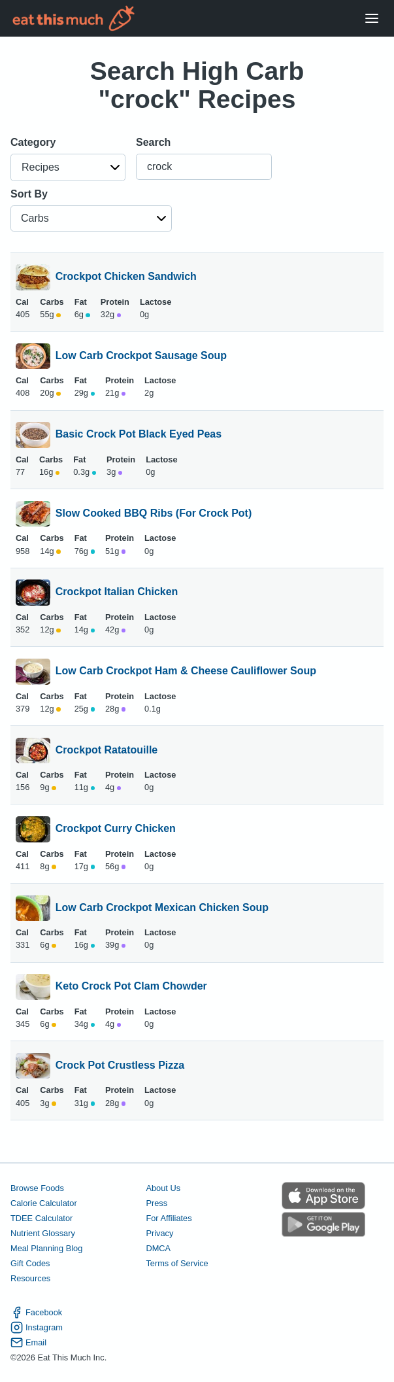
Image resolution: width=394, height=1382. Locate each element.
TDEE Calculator (41, 1218)
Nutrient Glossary (42, 1233)
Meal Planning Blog (46, 1248)
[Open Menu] (372, 18)
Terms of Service (177, 1263)
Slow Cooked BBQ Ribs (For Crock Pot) (154, 514)
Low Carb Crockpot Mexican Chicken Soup (162, 908)
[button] (67, 167)
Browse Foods (37, 1188)
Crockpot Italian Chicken (117, 592)
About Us (163, 1188)
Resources (30, 1278)
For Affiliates (168, 1218)
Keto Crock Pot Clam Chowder (131, 987)
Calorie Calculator (43, 1203)
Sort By (29, 193)
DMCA (158, 1248)
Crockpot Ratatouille (106, 751)
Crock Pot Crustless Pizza (120, 1066)
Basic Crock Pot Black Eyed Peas (139, 435)
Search (153, 142)
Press (156, 1203)
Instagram (36, 1327)
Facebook (36, 1312)
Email (28, 1342)
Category (33, 142)
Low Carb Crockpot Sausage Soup (141, 356)
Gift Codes (30, 1263)
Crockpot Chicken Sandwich (126, 277)
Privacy (159, 1233)
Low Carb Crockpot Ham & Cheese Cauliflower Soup (186, 672)
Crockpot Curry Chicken (116, 829)
